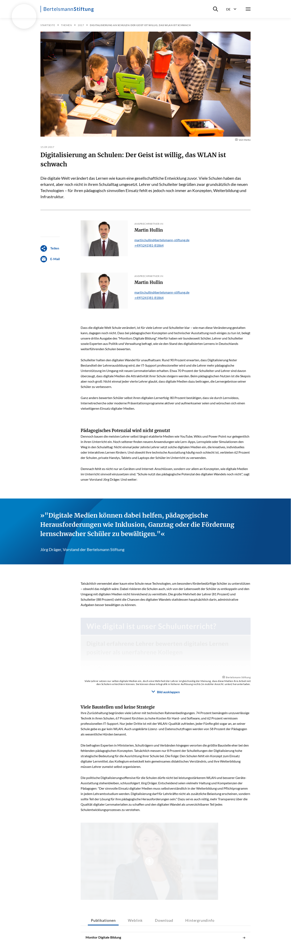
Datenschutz (164, 928)
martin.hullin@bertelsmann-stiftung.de (161, 240)
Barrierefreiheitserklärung (129, 928)
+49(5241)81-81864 (149, 245)
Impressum (96, 928)
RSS (183, 928)
